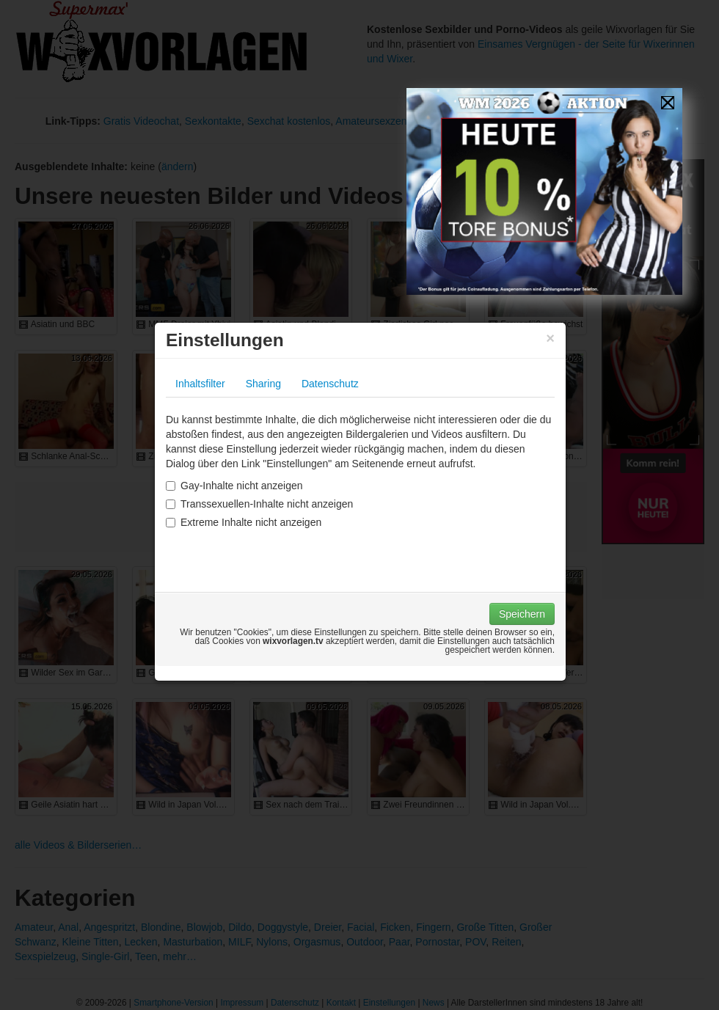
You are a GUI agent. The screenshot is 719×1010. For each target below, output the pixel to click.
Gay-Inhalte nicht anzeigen (234, 485)
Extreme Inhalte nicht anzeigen (243, 522)
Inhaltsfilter (200, 383)
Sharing (263, 383)
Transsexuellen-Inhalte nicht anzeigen (259, 504)
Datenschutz (330, 383)
